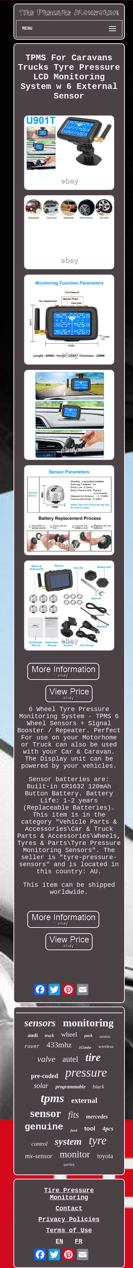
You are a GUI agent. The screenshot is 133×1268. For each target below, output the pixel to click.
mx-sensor (38, 1156)
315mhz (85, 1047)
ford (73, 1130)
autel (70, 1059)
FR (79, 1241)
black (98, 1086)
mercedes (97, 1117)
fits (73, 1115)
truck (49, 1035)
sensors (40, 1023)
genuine (43, 1127)
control (40, 1144)
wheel (69, 1034)
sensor (45, 1113)
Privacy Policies (69, 1219)
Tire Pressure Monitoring (69, 1194)
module (105, 1036)
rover (31, 1046)
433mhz (59, 1044)
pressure (86, 1073)
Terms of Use (69, 1230)
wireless (105, 1046)
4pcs (107, 1128)
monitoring (88, 1023)
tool (89, 1128)
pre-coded (44, 1076)
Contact (69, 1208)
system (68, 1141)
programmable (70, 1086)
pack (88, 1035)
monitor (75, 1154)
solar (41, 1085)
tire (93, 1057)
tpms (52, 1098)
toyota (105, 1156)
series (68, 1164)
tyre (97, 1140)
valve (46, 1059)
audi (33, 1035)
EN (59, 1241)
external (84, 1100)
